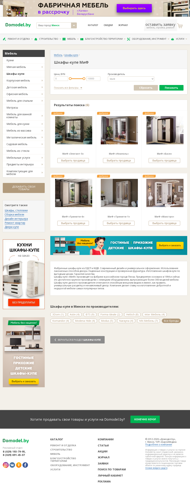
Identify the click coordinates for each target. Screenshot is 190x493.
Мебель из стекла (17, 151)
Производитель (116, 74)
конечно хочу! (145, 419)
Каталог (93, 25)
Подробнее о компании (158, 444)
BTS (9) (90, 314)
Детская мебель (16, 87)
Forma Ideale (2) (110, 314)
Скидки (108, 25)
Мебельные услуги (18, 157)
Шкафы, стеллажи (16, 210)
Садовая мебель (16, 144)
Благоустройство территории (103, 39)
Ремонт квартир (15, 223)
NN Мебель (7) (148, 320)
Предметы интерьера (20, 164)
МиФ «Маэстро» (164, 216)
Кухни (10, 60)
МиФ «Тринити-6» (73, 216)
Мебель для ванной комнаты (19, 115)
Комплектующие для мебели (19, 172)
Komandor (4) (60, 320)
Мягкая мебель (16, 67)
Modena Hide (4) (85, 320)
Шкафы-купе (15, 74)
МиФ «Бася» (164, 153)
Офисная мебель (17, 94)
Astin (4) (75, 314)
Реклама (104, 481)
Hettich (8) (132, 314)
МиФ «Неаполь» (119, 153)
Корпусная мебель (18, 80)
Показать (171, 87)
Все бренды (171, 320)
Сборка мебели (14, 214)
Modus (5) (107, 320)
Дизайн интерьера (16, 218)
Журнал (123, 25)
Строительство (47, 39)
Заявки (103, 463)
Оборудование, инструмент (148, 39)
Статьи (103, 445)
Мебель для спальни (19, 100)
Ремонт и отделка (18, 39)
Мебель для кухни (17, 124)
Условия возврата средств (156, 468)
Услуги (179, 39)
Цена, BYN (59, 74)
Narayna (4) (126, 320)
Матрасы (12, 107)
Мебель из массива (18, 130)
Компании (106, 439)
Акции (102, 451)
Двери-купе (12, 227)
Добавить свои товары (23, 188)
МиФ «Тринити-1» (119, 216)
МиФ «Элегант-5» (73, 153)
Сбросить (146, 87)
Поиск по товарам (112, 469)
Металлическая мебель (21, 137)
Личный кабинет (110, 475)
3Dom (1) (58, 314)
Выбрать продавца (73, 160)
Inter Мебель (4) (155, 314)
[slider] (70, 78)
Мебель (71, 39)
